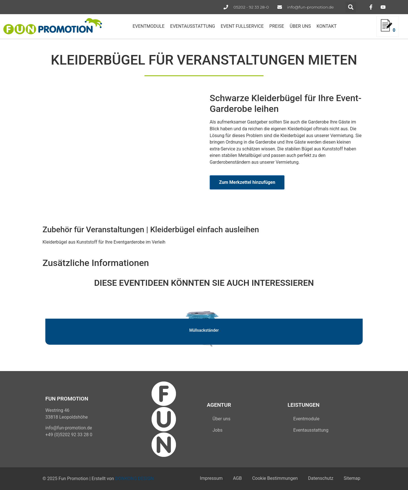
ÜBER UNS (300, 26)
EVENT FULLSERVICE (242, 26)
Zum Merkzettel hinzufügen (247, 182)
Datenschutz (319, 478)
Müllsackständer (204, 330)
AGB (234, 478)
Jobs (217, 430)
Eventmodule (306, 418)
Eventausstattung (310, 430)
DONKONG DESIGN (134, 478)
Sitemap (351, 478)
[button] (350, 7)
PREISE (276, 26)
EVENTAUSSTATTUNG (192, 26)
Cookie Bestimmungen (272, 478)
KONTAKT (326, 26)
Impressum (206, 478)
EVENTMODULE (149, 26)
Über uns (221, 418)
